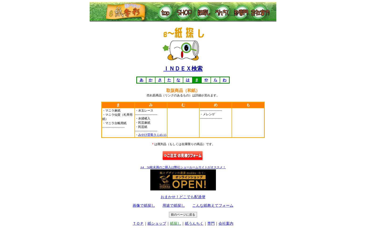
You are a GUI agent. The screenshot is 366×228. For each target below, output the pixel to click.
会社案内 (225, 223)
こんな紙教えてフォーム (212, 205)
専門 (211, 223)
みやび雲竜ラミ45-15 (152, 135)
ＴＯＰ (138, 223)
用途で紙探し (173, 205)
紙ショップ (157, 223)
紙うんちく (194, 223)
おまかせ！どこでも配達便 (183, 197)
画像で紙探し (144, 205)
